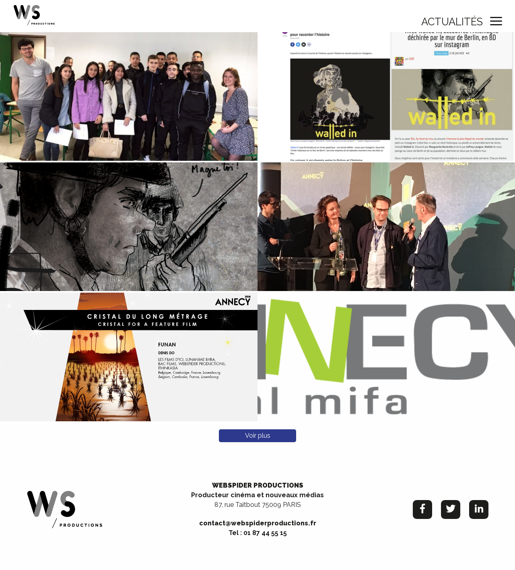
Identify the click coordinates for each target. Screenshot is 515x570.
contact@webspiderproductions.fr (257, 523)
